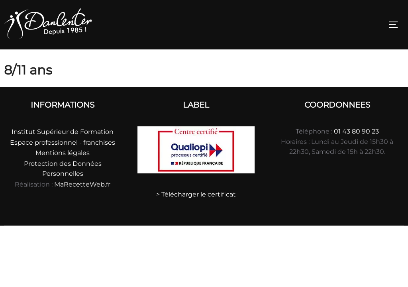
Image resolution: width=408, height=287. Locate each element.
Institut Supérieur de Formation (63, 132)
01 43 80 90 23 (356, 131)
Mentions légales (62, 153)
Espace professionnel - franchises (62, 142)
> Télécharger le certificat (196, 194)
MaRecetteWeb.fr (82, 184)
